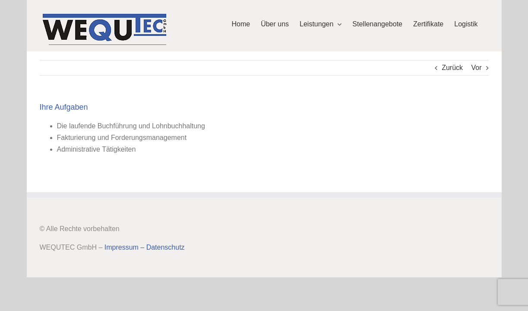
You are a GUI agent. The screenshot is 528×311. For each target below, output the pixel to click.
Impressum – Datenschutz (144, 247)
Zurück (452, 67)
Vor (476, 67)
